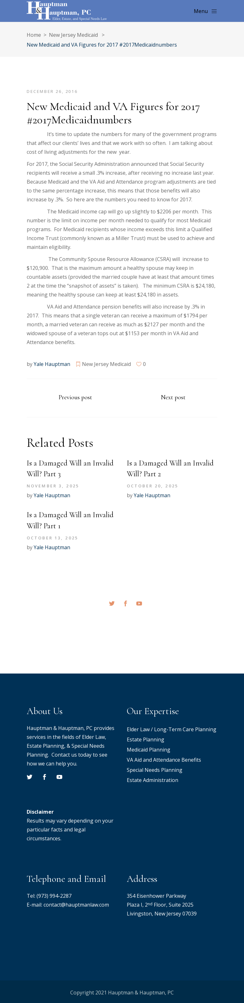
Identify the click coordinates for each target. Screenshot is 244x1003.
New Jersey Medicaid (73, 34)
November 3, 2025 (53, 486)
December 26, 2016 (52, 91)
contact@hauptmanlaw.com (76, 904)
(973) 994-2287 (54, 895)
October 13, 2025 (52, 538)
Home (34, 34)
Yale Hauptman (52, 364)
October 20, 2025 (152, 486)
